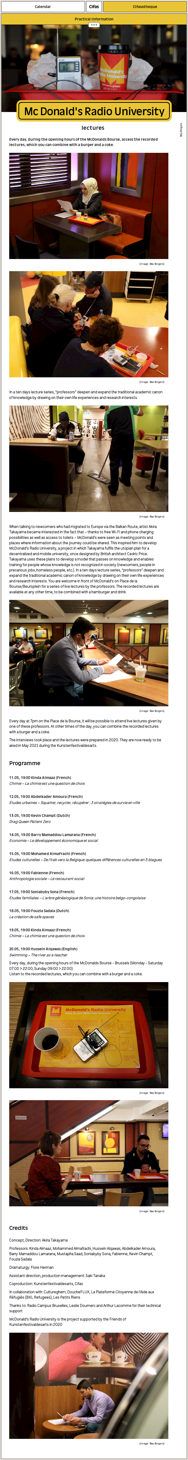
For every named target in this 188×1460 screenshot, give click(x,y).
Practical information (94, 19)
